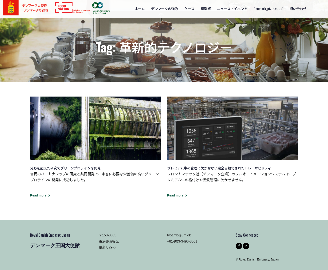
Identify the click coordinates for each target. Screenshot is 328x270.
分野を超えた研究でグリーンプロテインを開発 (65, 167)
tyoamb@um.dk (179, 235)
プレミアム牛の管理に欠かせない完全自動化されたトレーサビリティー (221, 167)
